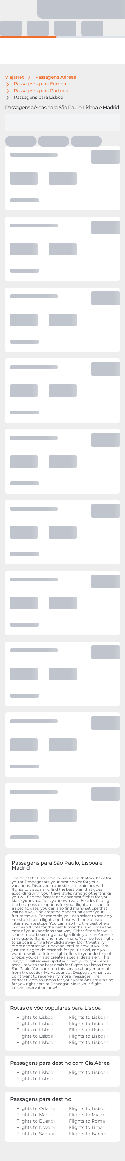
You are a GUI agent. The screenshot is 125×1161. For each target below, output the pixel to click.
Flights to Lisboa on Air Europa (36, 1072)
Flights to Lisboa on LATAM (89, 1072)
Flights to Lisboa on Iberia (36, 1078)
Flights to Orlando (36, 1108)
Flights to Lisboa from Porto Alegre (89, 1042)
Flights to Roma (89, 1121)
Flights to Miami (89, 1115)
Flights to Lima (89, 1127)
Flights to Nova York (36, 1127)
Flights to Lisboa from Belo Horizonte (89, 1036)
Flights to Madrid (36, 1115)
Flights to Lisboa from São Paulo (36, 1017)
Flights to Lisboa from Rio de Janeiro (36, 1023)
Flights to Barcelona (89, 1133)
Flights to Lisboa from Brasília (36, 1036)
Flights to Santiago (36, 1133)
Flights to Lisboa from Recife (36, 1042)
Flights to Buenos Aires (36, 1121)
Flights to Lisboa (89, 1108)
